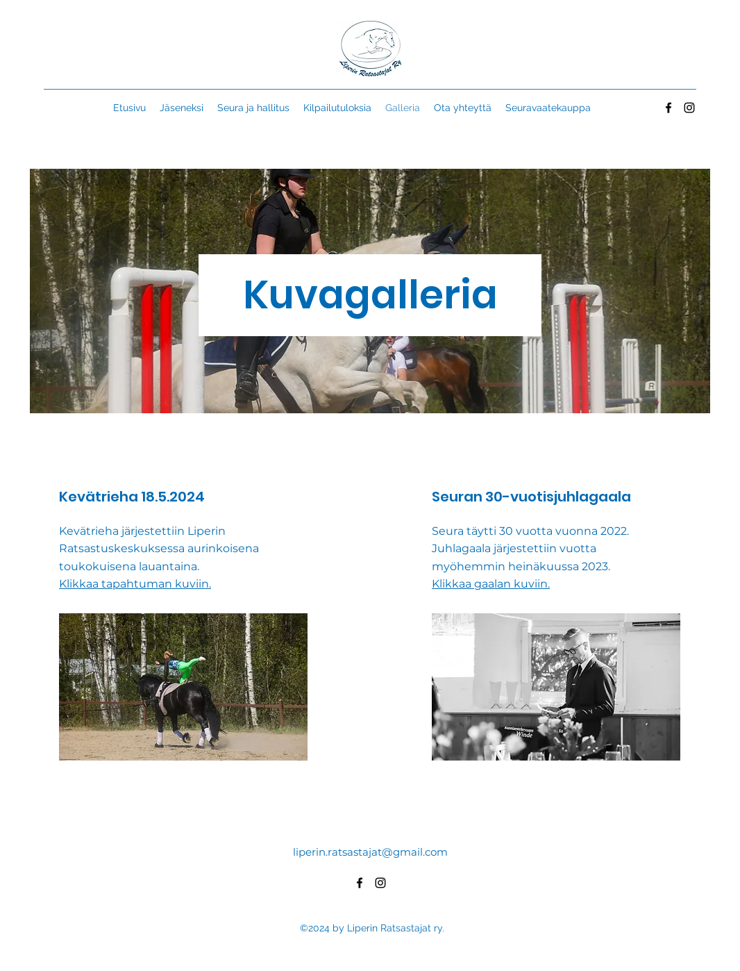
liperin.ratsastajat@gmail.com (370, 851)
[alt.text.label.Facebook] (668, 108)
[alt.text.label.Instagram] (689, 108)
